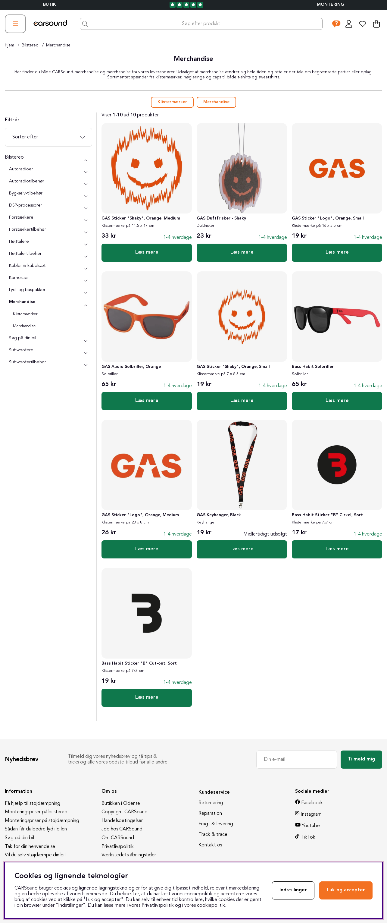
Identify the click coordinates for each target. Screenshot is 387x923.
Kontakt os (210, 845)
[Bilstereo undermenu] (86, 160)
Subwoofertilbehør (27, 362)
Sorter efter (25, 137)
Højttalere (19, 241)
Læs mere (146, 252)
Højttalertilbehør (25, 253)
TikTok (308, 837)
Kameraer (19, 278)
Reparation (210, 813)
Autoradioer (21, 169)
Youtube (311, 825)
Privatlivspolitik (117, 846)
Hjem (9, 45)
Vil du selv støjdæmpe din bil (35, 855)
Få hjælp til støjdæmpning (32, 803)
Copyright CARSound (124, 812)
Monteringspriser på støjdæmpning (42, 820)
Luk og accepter (346, 890)
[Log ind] (348, 23)
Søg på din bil (22, 338)
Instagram (311, 814)
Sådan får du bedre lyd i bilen (36, 829)
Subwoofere (21, 350)
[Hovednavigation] (15, 23)
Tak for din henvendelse (30, 846)
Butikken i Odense (120, 803)
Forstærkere (21, 217)
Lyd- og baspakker (27, 290)
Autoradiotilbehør (26, 181)
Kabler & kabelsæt (27, 266)
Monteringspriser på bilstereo (36, 812)
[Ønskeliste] (362, 23)
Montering (330, 4)
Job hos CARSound (121, 829)
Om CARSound (117, 838)
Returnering (210, 803)
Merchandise (58, 45)
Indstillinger (293, 890)
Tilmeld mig (361, 759)
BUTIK (49, 4)
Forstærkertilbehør (27, 229)
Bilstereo (30, 45)
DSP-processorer (25, 205)
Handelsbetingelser (122, 820)
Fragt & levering (215, 824)
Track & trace (212, 834)
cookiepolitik (211, 905)
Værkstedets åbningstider (128, 855)
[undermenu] (86, 172)
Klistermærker (172, 102)
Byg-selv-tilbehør (25, 193)
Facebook (312, 803)
